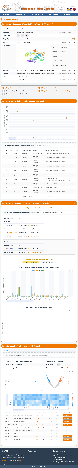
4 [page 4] (44, 196)
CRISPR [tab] (6, 350)
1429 (37, 439)
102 (37, 424)
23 (36, 430)
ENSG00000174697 (36, 252)
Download (54, 14)
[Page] (54, 196)
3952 (37, 236)
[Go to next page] (47, 196)
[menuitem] (6, 14)
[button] (46, 32)
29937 (37, 427)
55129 (37, 433)
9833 (37, 418)
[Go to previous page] (37, 196)
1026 (37, 415)
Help (67, 14)
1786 (37, 421)
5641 (37, 436)
